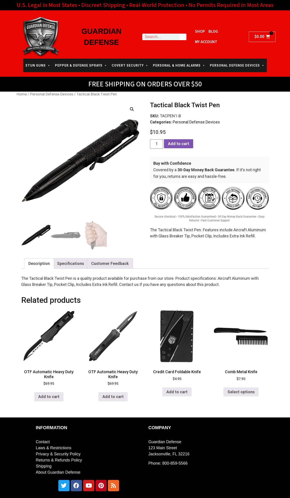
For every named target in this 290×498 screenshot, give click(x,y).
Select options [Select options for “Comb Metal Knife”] (241, 391)
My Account (206, 42)
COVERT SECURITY (130, 65)
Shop (200, 31)
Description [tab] (39, 263)
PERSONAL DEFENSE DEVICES (237, 65)
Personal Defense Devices (51, 94)
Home (22, 94)
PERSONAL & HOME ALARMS (179, 65)
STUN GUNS (37, 65)
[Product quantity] (156, 144)
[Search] (183, 37)
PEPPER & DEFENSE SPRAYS (81, 65)
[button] (132, 109)
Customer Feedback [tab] (110, 263)
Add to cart (178, 143)
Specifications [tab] (70, 263)
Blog (213, 31)
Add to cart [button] (48, 396)
